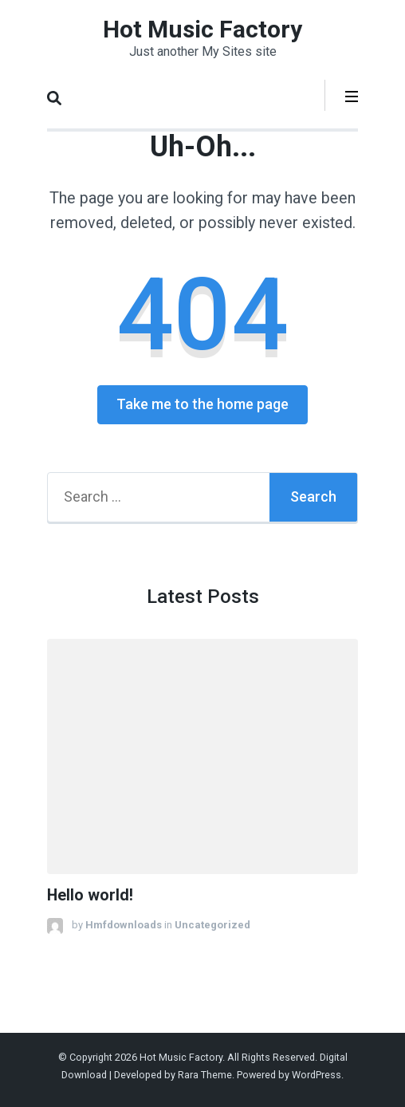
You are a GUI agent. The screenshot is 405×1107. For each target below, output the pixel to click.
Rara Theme (205, 1075)
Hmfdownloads (123, 925)
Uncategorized (212, 925)
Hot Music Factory (202, 29)
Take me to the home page (202, 404)
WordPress (316, 1075)
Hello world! (90, 895)
